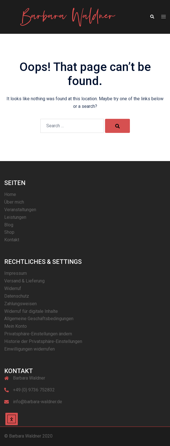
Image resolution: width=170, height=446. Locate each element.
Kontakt (11, 239)
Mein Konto (15, 326)
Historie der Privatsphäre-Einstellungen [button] (43, 341)
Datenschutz (16, 296)
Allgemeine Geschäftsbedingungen (38, 318)
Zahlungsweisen (20, 303)
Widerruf (12, 288)
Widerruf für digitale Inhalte (31, 311)
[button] (152, 17)
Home (10, 194)
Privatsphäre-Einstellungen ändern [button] (38, 333)
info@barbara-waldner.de (37, 401)
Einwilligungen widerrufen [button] (29, 349)
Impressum (15, 273)
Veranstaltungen (20, 209)
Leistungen (15, 217)
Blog (8, 225)
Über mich (14, 202)
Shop (9, 232)
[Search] (117, 126)
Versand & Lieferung (24, 281)
